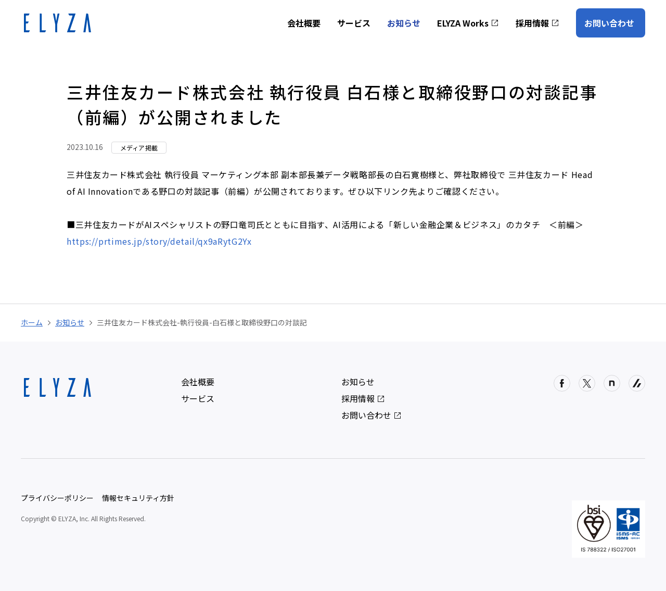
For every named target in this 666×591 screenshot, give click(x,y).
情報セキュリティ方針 (138, 498)
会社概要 (304, 23)
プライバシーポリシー (57, 498)
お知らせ (403, 23)
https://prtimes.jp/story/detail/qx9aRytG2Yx (159, 241)
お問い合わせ (609, 23)
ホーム (32, 322)
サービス (353, 23)
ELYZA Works (468, 23)
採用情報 (537, 23)
